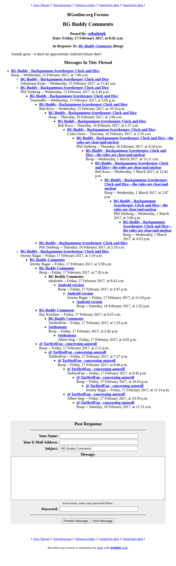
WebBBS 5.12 (119, 556)
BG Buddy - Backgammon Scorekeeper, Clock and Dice (55, 71)
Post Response (62, 5)
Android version (71, 285)
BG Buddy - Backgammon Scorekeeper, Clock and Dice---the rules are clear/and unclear (126, 153)
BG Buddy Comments (95, 46)
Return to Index (86, 5)
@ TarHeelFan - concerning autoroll (68, 344)
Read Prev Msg (109, 5)
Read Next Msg (133, 5)
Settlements (57, 327)
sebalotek (97, 33)
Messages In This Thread (88, 62)
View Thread (41, 5)
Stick (100, 556)
